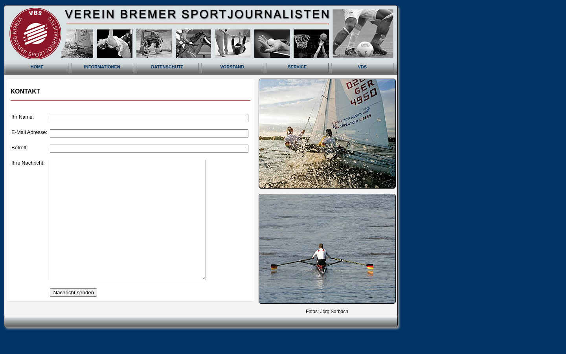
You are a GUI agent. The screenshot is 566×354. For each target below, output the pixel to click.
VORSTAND (232, 66)
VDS (362, 66)
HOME (37, 66)
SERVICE (297, 66)
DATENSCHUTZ (167, 66)
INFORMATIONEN (102, 66)
